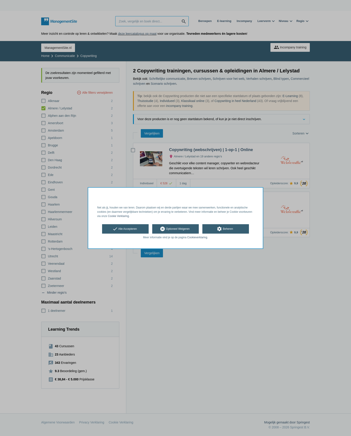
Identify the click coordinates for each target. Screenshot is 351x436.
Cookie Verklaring (118, 216)
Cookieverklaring (197, 237)
